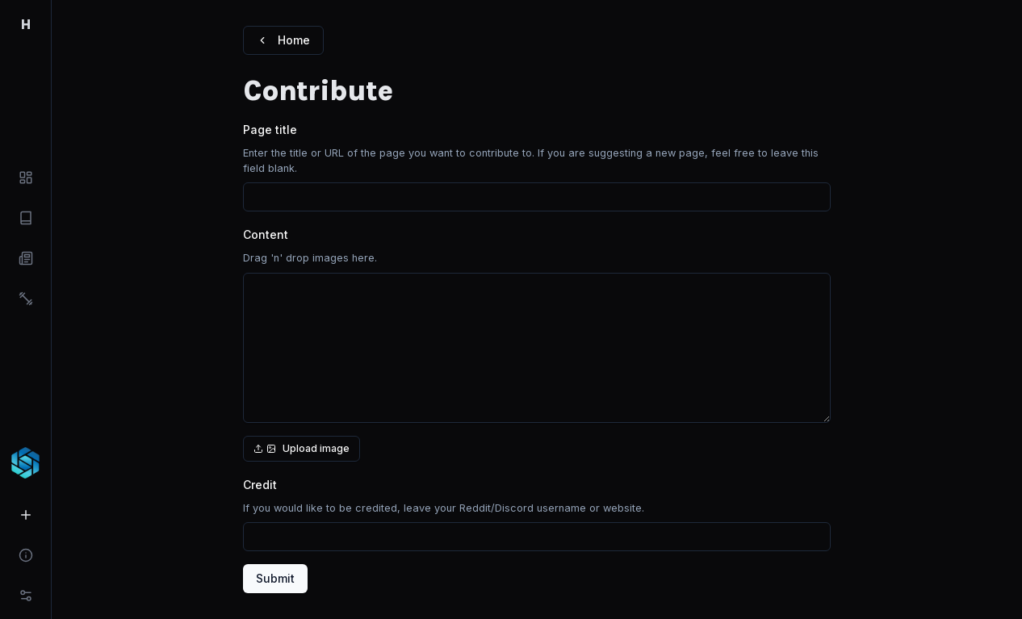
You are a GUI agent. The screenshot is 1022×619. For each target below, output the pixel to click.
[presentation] (537, 356)
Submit (275, 578)
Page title (270, 129)
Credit (260, 484)
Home (283, 40)
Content (265, 234)
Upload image (301, 448)
